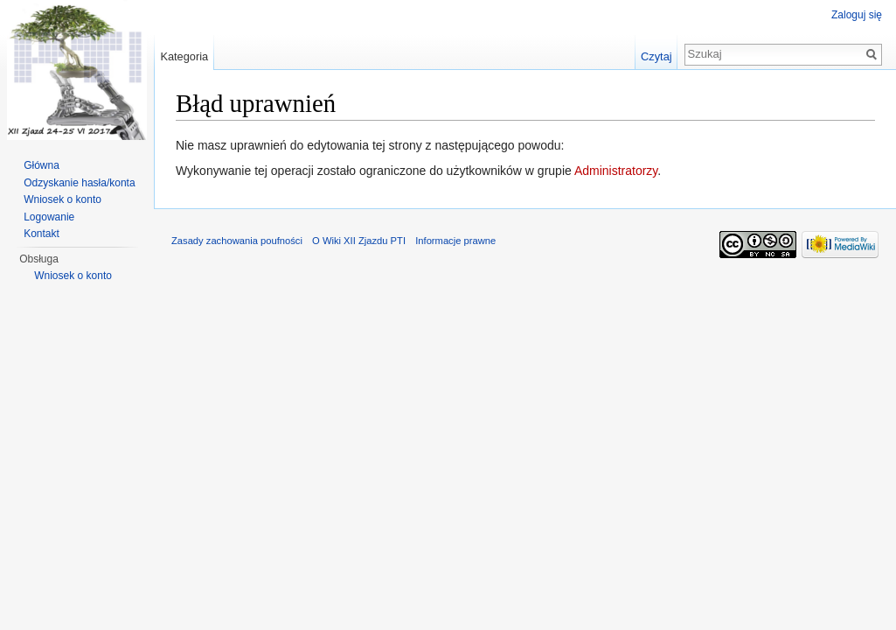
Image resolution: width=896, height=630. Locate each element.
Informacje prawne (455, 240)
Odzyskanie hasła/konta (79, 183)
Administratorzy (615, 171)
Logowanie (49, 217)
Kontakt (41, 234)
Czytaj (656, 56)
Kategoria (184, 56)
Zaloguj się (856, 15)
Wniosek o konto (62, 199)
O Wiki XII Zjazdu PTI (359, 240)
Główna (41, 165)
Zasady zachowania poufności (236, 240)
